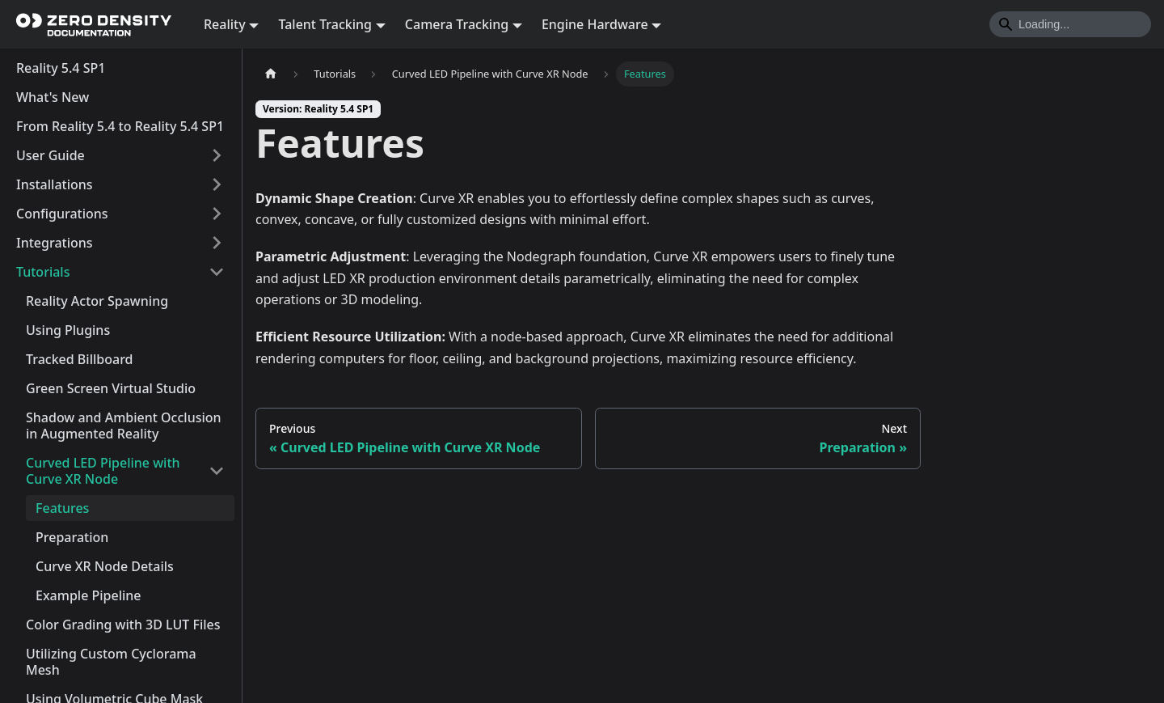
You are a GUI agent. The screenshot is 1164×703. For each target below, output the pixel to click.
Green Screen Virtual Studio (111, 388)
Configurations (62, 213)
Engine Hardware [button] (595, 24)
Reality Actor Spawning (97, 301)
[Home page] (270, 74)
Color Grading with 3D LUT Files (123, 624)
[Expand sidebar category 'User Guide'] (216, 155)
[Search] (1070, 24)
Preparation (72, 537)
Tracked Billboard (79, 359)
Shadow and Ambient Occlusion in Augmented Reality (123, 426)
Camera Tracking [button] (456, 24)
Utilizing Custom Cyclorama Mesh (111, 662)
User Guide (50, 155)
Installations (54, 184)
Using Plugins (68, 330)
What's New (52, 97)
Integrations (54, 243)
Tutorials (43, 272)
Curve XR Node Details (105, 566)
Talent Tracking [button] (325, 24)
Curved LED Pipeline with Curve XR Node (103, 471)
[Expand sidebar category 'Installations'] (216, 184)
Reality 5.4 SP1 (60, 68)
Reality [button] (225, 24)
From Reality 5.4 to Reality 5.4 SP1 (120, 126)
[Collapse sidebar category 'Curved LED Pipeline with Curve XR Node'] (216, 471)
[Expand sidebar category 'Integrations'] (216, 243)
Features (62, 508)
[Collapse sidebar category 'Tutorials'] (216, 272)
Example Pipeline (88, 595)
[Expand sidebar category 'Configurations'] (216, 214)
